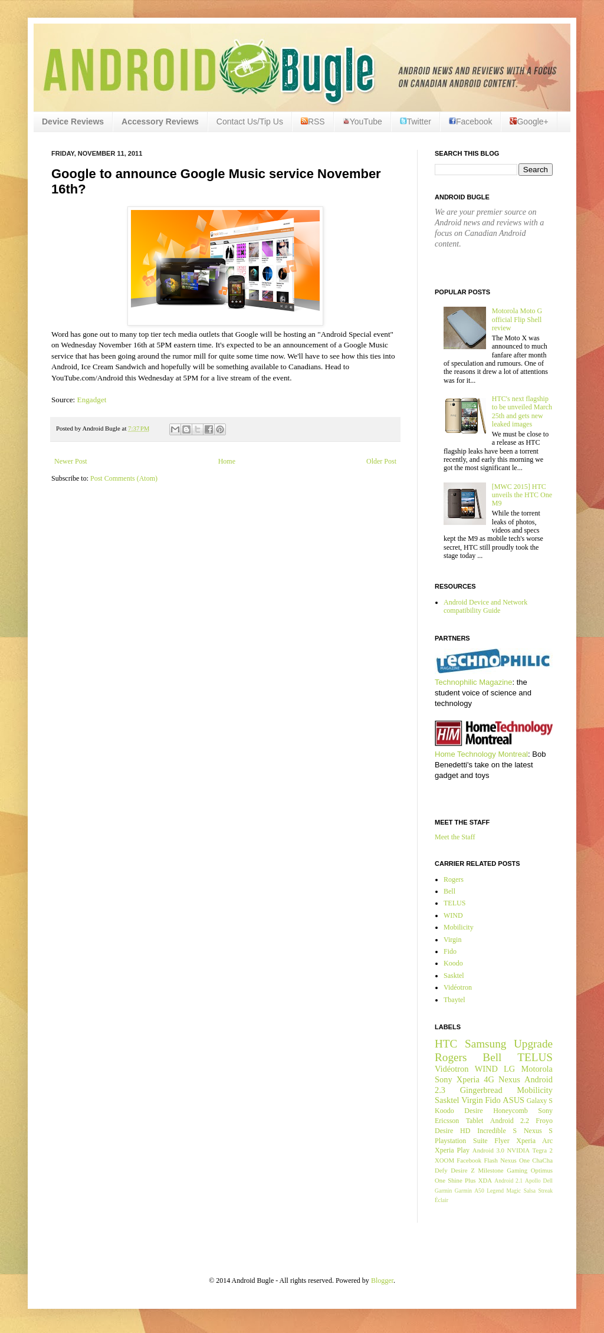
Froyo (544, 1121)
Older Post (381, 461)
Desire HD (452, 1131)
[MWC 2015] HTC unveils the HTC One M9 (522, 495)
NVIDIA (518, 1150)
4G (489, 1079)
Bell (449, 891)
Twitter (415, 121)
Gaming (517, 1170)
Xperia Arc (534, 1141)
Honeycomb (510, 1111)
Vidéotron (458, 987)
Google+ (529, 121)
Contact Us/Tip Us (249, 121)
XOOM (444, 1160)
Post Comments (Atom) (123, 478)
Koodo (453, 963)
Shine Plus (461, 1180)
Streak (545, 1190)
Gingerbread (481, 1090)
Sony (443, 1079)
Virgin (452, 939)
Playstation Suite (461, 1141)
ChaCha (542, 1160)
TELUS (454, 903)
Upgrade (533, 1043)
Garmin (443, 1190)
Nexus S (538, 1131)
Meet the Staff (455, 837)
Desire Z (462, 1170)
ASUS (513, 1100)
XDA (485, 1180)
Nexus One (515, 1160)
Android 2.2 (509, 1121)
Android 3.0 (488, 1150)
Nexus (509, 1079)
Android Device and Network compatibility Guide (485, 606)
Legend (495, 1190)
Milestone (490, 1170)
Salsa (530, 1190)
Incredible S (497, 1131)
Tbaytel (454, 1000)
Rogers (454, 879)
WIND (453, 915)
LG (509, 1068)
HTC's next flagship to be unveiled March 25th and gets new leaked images (522, 411)
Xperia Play (452, 1150)
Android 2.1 (508, 1180)
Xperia (468, 1079)
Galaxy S (540, 1100)
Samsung (485, 1043)
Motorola (537, 1068)
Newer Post (70, 461)
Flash (490, 1160)
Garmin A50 (469, 1190)
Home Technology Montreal (481, 754)
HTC (446, 1043)
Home (226, 461)
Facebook (470, 121)
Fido (450, 951)
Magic (514, 1190)
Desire (473, 1111)
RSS (313, 121)
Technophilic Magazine (474, 682)
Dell (548, 1180)
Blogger (382, 1280)
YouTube (362, 121)
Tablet (475, 1121)
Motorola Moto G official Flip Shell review (517, 319)
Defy (441, 1170)
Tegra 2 (543, 1150)
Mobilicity (459, 927)
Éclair (441, 1200)
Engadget (93, 399)
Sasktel (454, 975)
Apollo (533, 1180)
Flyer (501, 1141)
